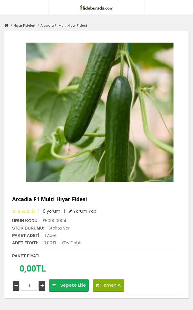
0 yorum (51, 211)
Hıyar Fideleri (24, 25)
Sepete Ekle (69, 285)
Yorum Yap (82, 211)
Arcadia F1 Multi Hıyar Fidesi (63, 25)
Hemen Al (108, 285)
